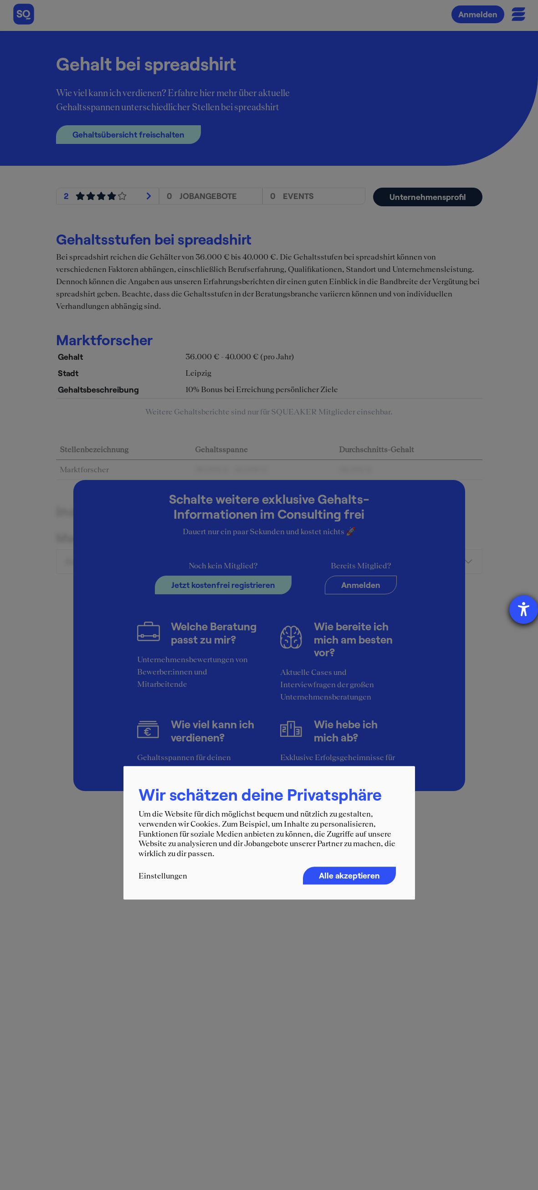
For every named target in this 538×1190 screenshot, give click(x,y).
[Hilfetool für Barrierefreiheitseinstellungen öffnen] (523, 609)
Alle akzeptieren (349, 876)
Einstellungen (162, 876)
